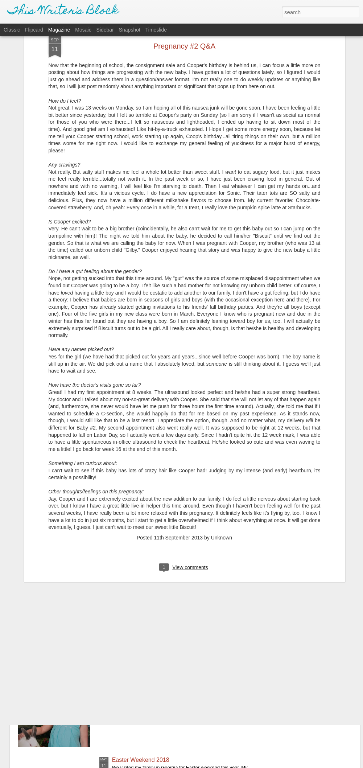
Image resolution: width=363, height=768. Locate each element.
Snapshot (129, 30)
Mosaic (83, 30)
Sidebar (105, 30)
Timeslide (156, 30)
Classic (12, 30)
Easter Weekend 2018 (140, 760)
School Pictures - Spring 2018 (150, 677)
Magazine (59, 30)
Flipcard (34, 30)
